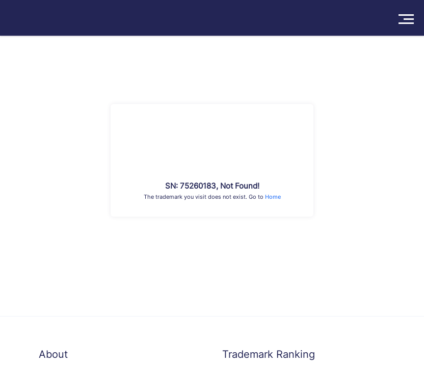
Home (273, 196)
